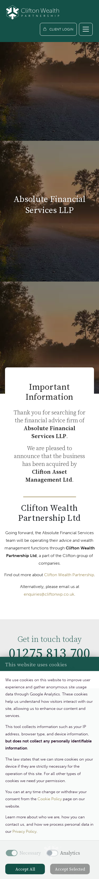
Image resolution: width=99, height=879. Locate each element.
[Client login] (58, 29)
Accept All (25, 869)
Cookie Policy (49, 799)
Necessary (30, 853)
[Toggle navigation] (86, 29)
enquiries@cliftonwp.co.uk (49, 594)
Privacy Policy (24, 831)
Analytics (70, 853)
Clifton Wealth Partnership (69, 574)
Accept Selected (70, 869)
